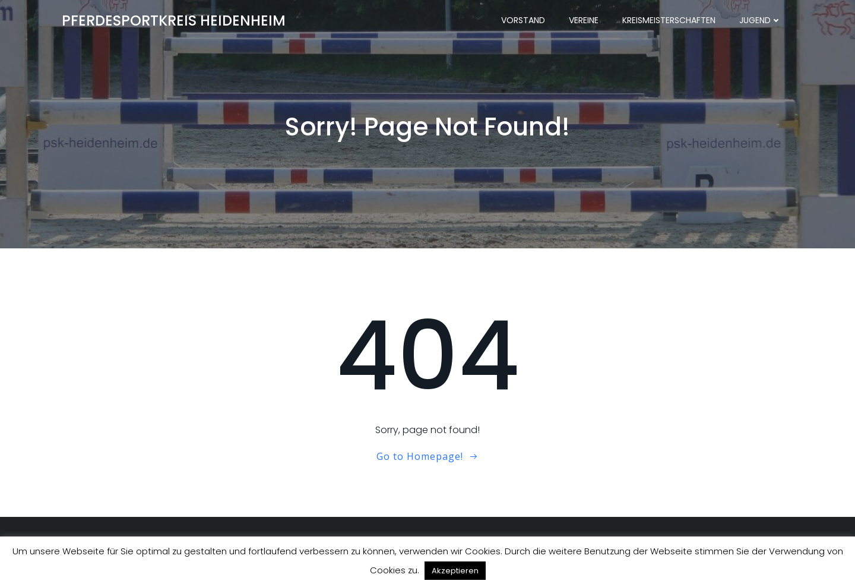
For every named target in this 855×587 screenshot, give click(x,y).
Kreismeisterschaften (668, 21)
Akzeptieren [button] (455, 570)
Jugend (760, 21)
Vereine (583, 21)
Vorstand (523, 21)
